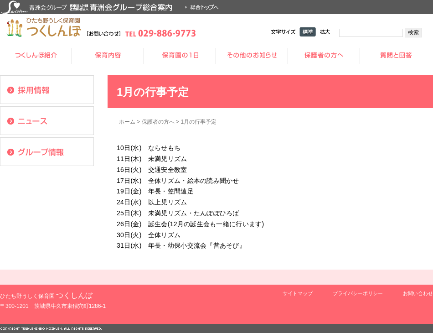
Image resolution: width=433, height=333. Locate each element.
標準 (307, 31)
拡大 (325, 31)
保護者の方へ (158, 122)
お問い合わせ (418, 293)
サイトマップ (298, 293)
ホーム (127, 122)
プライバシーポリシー (358, 293)
